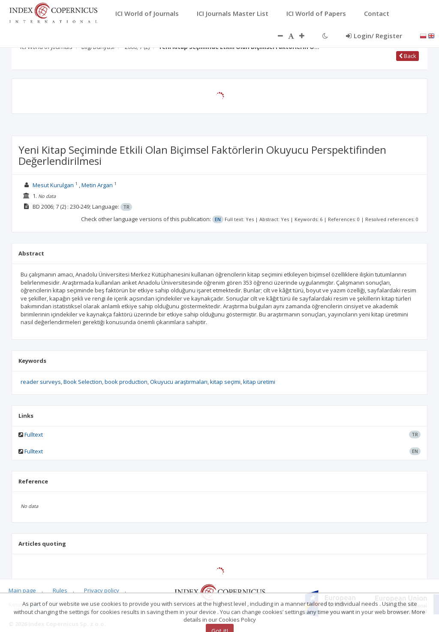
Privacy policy (101, 590)
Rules (60, 590)
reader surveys (41, 382)
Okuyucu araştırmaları (178, 382)
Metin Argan (97, 185)
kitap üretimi (259, 382)
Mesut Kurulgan (53, 185)
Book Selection (82, 382)
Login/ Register (374, 35)
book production (126, 382)
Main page (22, 590)
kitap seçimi (225, 382)
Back (407, 56)
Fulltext (33, 434)
